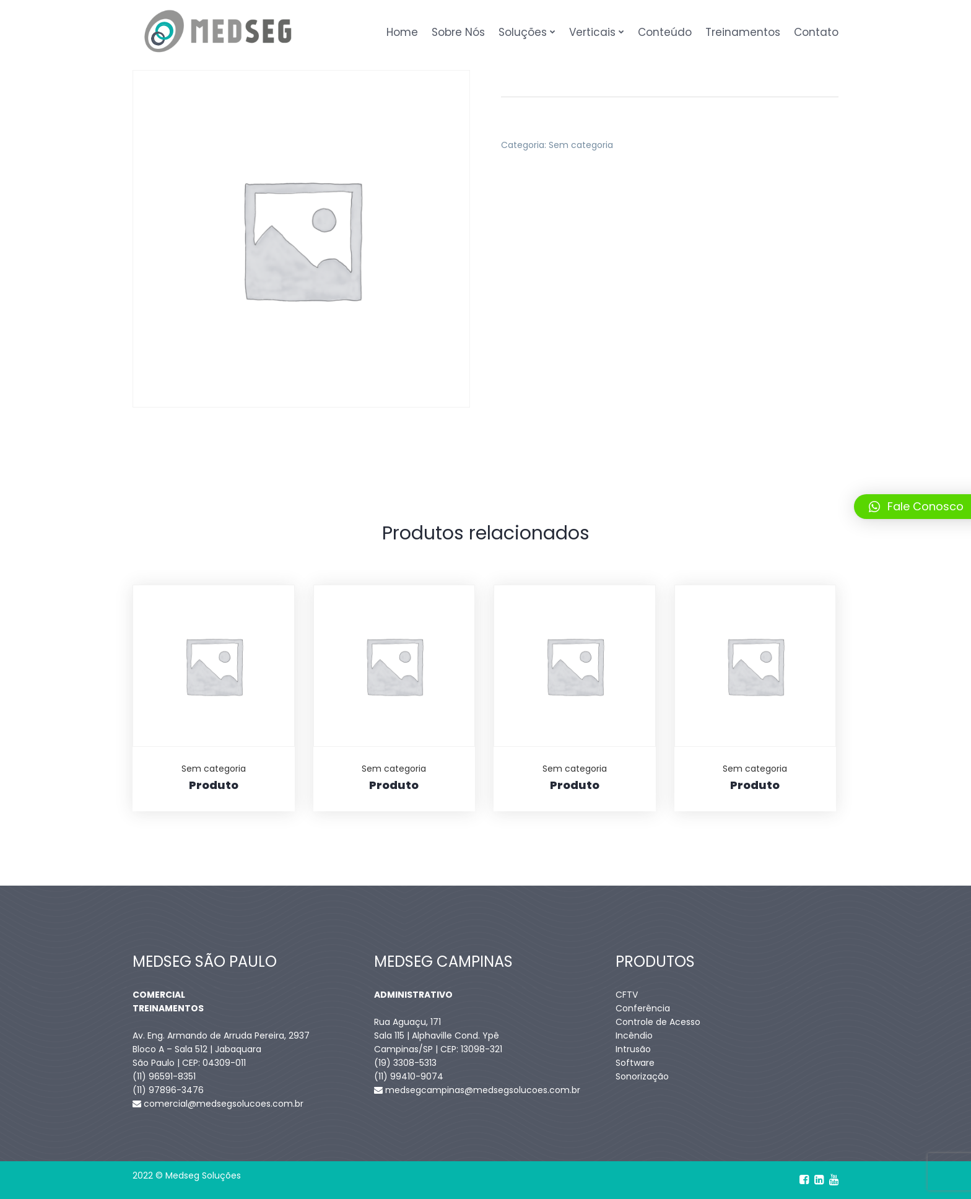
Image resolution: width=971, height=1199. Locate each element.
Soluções (523, 32)
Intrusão (633, 1049)
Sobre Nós (458, 32)
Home (402, 32)
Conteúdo (665, 32)
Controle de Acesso (658, 1022)
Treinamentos (742, 32)
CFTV (627, 994)
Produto (213, 785)
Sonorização (642, 1076)
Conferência (643, 1008)
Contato (816, 32)
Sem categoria (581, 145)
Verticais (592, 32)
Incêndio (634, 1035)
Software (635, 1063)
